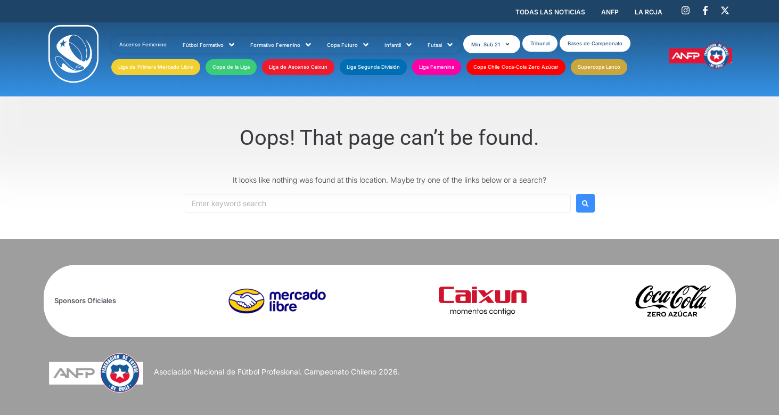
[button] (491, 44)
